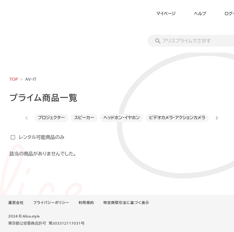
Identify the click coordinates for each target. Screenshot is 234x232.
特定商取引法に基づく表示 (126, 202)
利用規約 (86, 202)
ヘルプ (200, 14)
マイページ (166, 14)
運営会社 (16, 202)
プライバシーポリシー (51, 202)
